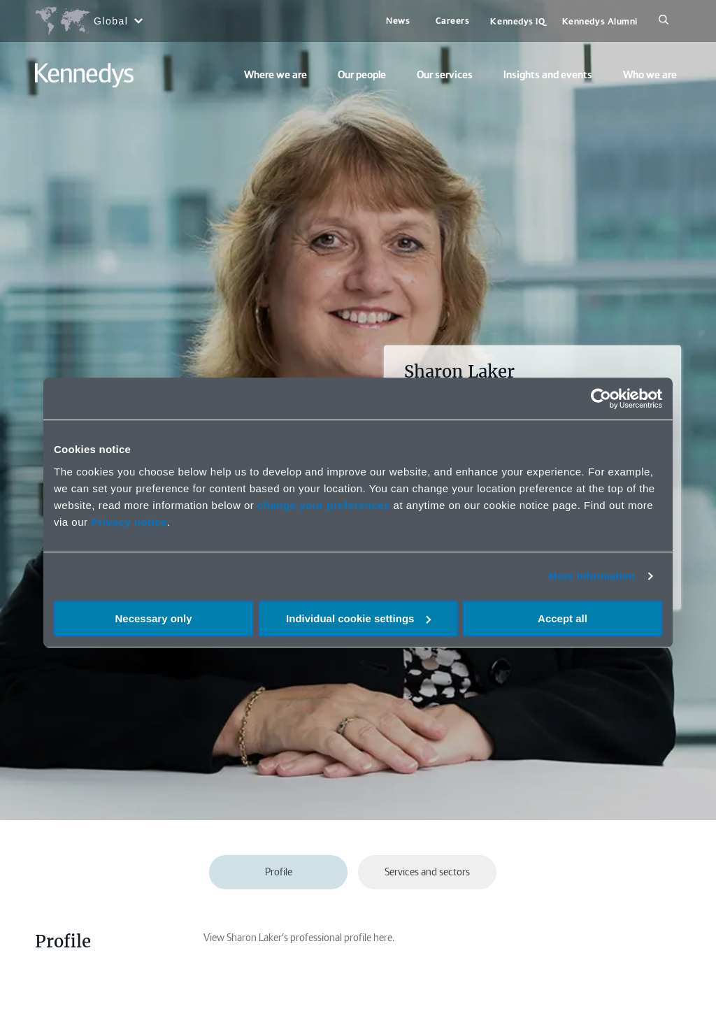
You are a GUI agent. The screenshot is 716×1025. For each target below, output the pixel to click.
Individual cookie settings (358, 618)
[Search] (663, 21)
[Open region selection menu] (88, 21)
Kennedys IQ (517, 21)
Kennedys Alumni (600, 21)
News (398, 20)
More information (591, 576)
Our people (362, 75)
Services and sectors (427, 871)
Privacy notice (129, 522)
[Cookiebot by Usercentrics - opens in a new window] (601, 398)
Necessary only (153, 618)
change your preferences (323, 505)
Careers (453, 20)
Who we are (650, 75)
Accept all (562, 618)
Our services (445, 75)
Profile (278, 871)
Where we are (275, 75)
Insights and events (547, 75)
